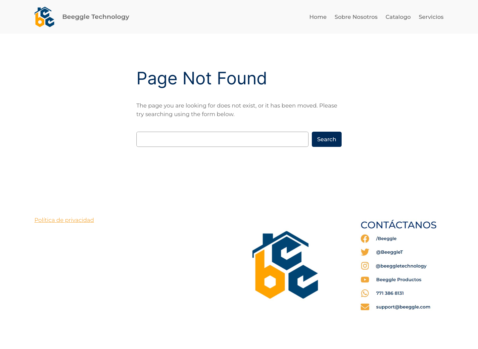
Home (317, 17)
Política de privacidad (64, 220)
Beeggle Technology (95, 17)
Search (326, 139)
